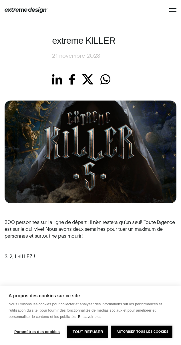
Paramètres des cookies (37, 332)
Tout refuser (88, 332)
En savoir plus (90, 316)
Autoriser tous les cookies (142, 331)
